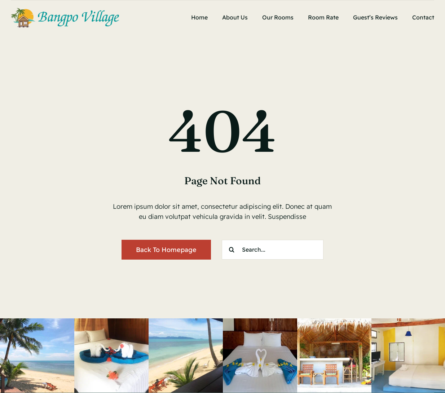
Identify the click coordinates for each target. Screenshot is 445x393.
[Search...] (272, 250)
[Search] (232, 250)
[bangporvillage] (65, 11)
